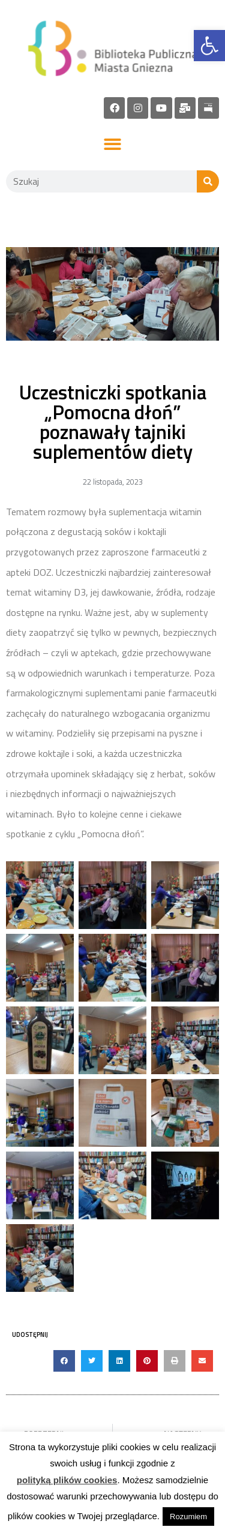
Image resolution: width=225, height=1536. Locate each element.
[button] (112, 145)
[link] (209, 45)
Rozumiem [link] (188, 1516)
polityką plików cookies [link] (67, 1480)
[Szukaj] (208, 181)
